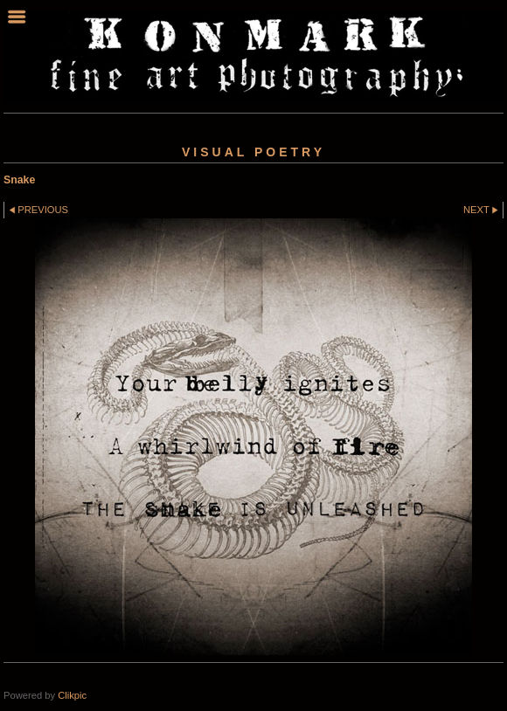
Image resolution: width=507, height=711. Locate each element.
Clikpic (72, 695)
